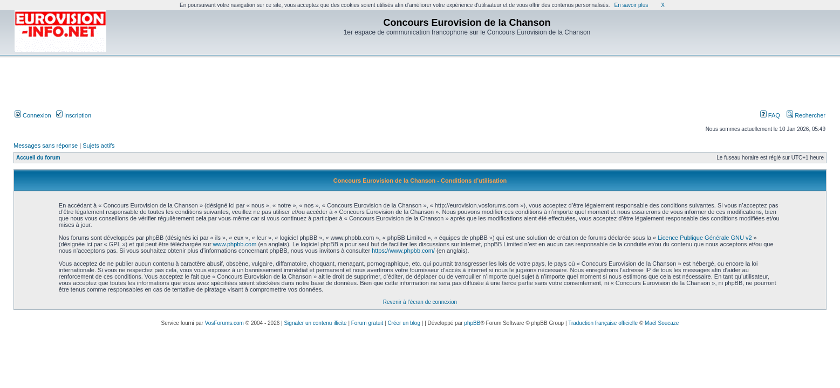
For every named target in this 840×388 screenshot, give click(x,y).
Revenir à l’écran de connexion (420, 302)
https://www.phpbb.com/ (403, 250)
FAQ (770, 115)
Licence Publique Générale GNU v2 (705, 237)
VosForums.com (224, 323)
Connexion (33, 115)
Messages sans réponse (45, 145)
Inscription (73, 115)
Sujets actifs (98, 145)
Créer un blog (403, 323)
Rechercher (806, 115)
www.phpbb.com (235, 244)
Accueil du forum (38, 158)
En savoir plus (631, 5)
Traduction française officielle (603, 323)
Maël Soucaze (662, 323)
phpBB (472, 323)
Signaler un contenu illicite (315, 323)
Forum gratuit (367, 323)
